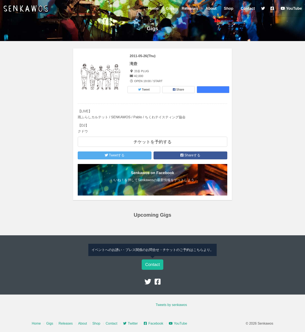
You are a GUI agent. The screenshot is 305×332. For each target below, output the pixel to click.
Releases (190, 8)
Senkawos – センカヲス (26, 9)
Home (153, 8)
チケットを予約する (152, 141)
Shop (228, 8)
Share (178, 89)
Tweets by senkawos (171, 305)
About (210, 8)
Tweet (144, 89)
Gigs (170, 8)
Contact (248, 8)
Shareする (190, 155)
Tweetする (115, 155)
